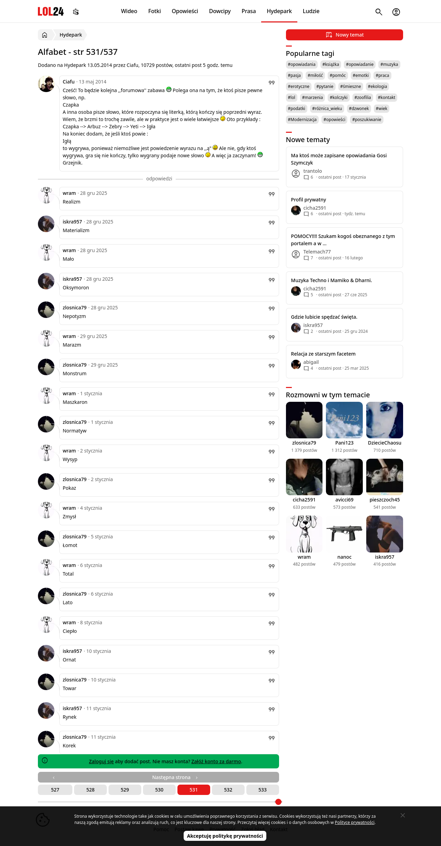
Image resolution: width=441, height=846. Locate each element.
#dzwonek (359, 108)
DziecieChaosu (384, 442)
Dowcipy (220, 11)
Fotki (154, 11)
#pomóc (338, 75)
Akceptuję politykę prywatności (225, 836)
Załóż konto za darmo (216, 761)
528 (90, 789)
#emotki (361, 75)
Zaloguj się (101, 761)
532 (228, 789)
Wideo (129, 11)
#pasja (294, 75)
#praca (382, 75)
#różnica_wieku (327, 108)
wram (69, 193)
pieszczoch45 (385, 499)
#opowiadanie (359, 64)
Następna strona (175, 777)
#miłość (315, 75)
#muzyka (389, 64)
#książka (330, 64)
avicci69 (344, 499)
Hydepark (279, 11)
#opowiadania (302, 64)
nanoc (344, 557)
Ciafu (68, 81)
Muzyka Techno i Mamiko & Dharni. (331, 280)
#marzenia (312, 97)
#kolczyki (339, 97)
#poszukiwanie (366, 119)
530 (159, 789)
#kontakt (387, 97)
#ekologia (377, 86)
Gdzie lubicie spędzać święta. (324, 316)
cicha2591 (304, 499)
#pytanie (324, 86)
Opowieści (185, 11)
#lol (291, 97)
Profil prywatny (308, 199)
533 (262, 789)
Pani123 (344, 442)
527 (55, 789)
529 (125, 789)
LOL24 (51, 11)
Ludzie (311, 11)
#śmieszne (350, 86)
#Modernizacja (302, 119)
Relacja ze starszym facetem (323, 353)
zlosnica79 (74, 307)
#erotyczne (299, 86)
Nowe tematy (308, 139)
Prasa (249, 11)
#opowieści (334, 119)
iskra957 (72, 221)
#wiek (381, 108)
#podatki (296, 108)
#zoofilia (363, 97)
